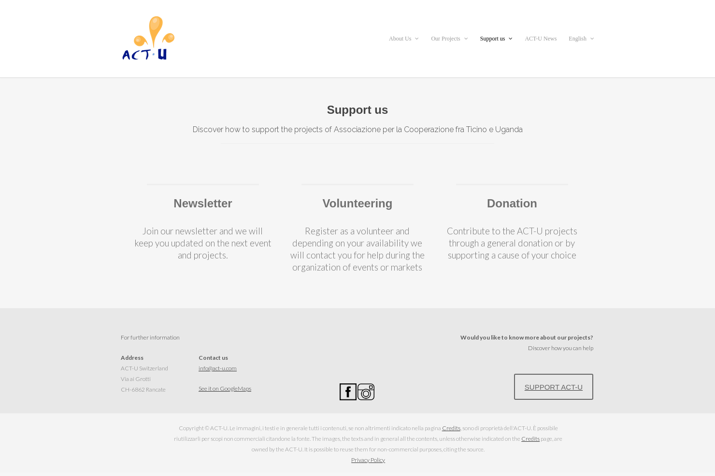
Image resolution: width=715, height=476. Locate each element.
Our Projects (449, 38)
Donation (512, 203)
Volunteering (358, 203)
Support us (496, 38)
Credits (451, 428)
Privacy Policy (368, 459)
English (581, 38)
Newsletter (202, 203)
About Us (404, 38)
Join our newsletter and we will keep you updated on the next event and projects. (203, 243)
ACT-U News (541, 38)
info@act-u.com (218, 368)
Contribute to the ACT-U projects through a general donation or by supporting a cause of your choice (512, 243)
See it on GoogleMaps (225, 388)
